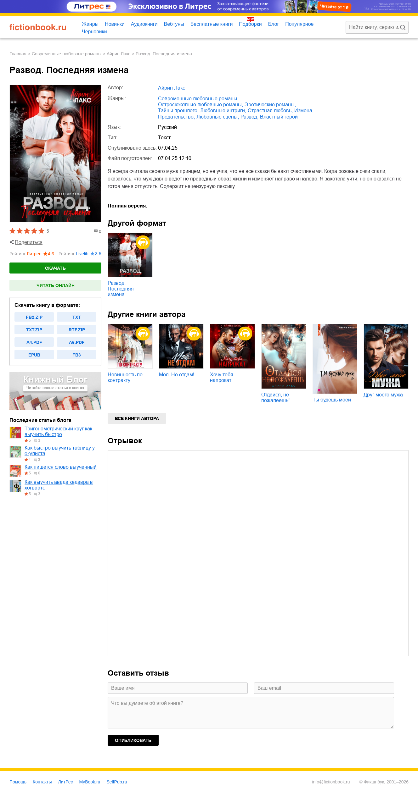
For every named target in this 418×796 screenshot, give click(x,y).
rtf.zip (77, 329)
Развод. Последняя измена (121, 288)
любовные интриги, (223, 110)
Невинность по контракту (125, 377)
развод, (249, 116)
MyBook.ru (89, 781)
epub (34, 354)
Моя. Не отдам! (176, 374)
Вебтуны (174, 24)
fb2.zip (34, 317)
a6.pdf (77, 342)
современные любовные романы (66, 53)
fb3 (76, 354)
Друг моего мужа (383, 394)
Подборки (250, 24)
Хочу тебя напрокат (221, 377)
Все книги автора (137, 418)
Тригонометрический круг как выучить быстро (58, 431)
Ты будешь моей (332, 399)
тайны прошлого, (178, 110)
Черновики (94, 31)
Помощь (17, 781)
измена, (304, 110)
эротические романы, (270, 104)
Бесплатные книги (211, 24)
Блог (273, 24)
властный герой (279, 116)
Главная (17, 53)
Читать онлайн (56, 285)
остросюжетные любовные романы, (200, 104)
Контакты (42, 781)
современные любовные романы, (198, 98)
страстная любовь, (270, 110)
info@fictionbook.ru (331, 781)
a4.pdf (34, 342)
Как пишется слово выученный (61, 467)
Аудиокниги (144, 24)
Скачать (55, 268)
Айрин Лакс (118, 53)
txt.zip (34, 329)
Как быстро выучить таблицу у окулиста (60, 450)
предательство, (176, 116)
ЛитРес (65, 781)
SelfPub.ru (116, 781)
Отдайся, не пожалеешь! (275, 397)
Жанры (90, 24)
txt (76, 317)
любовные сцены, (217, 116)
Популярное (299, 24)
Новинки (115, 24)
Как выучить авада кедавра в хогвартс (59, 484)
